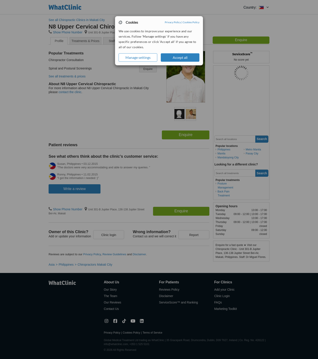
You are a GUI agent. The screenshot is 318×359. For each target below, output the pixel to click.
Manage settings (138, 57)
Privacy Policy (173, 22)
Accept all (180, 57)
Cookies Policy (191, 22)
